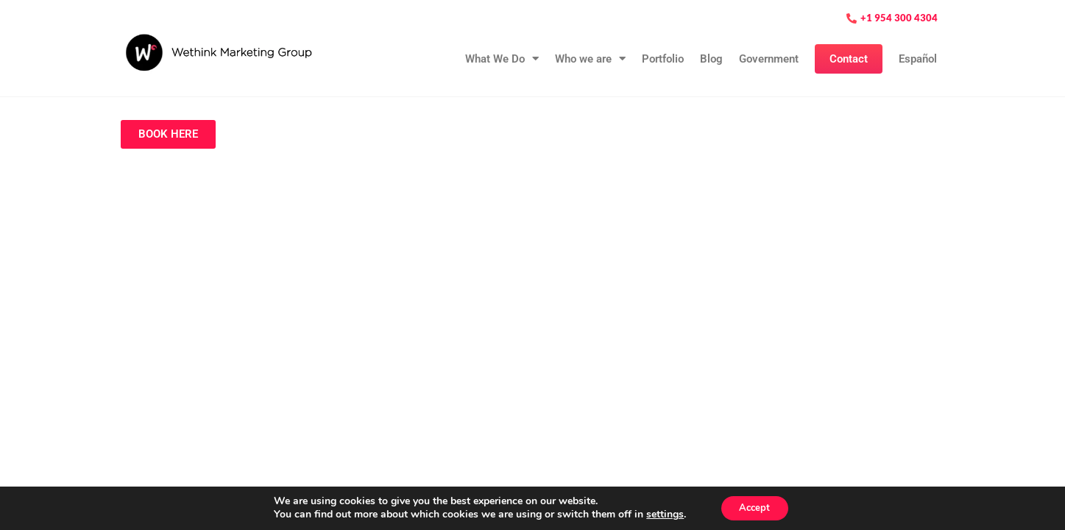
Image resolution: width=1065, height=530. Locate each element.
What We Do (502, 59)
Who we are (590, 59)
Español (918, 59)
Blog (711, 59)
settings (660, 513)
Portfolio (663, 59)
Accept (754, 507)
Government (769, 59)
